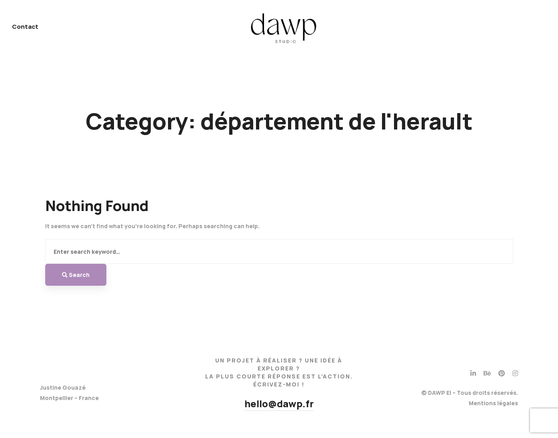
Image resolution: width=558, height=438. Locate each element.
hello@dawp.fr (279, 403)
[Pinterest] (501, 373)
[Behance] (487, 373)
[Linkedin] (473, 373)
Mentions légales (493, 403)
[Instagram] (515, 373)
